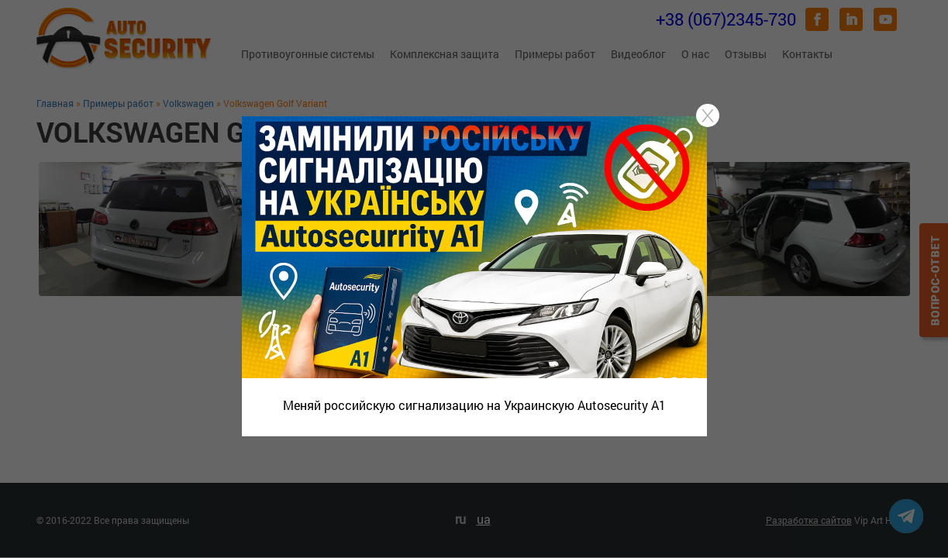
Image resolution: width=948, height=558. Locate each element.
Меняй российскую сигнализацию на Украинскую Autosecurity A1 (474, 405)
